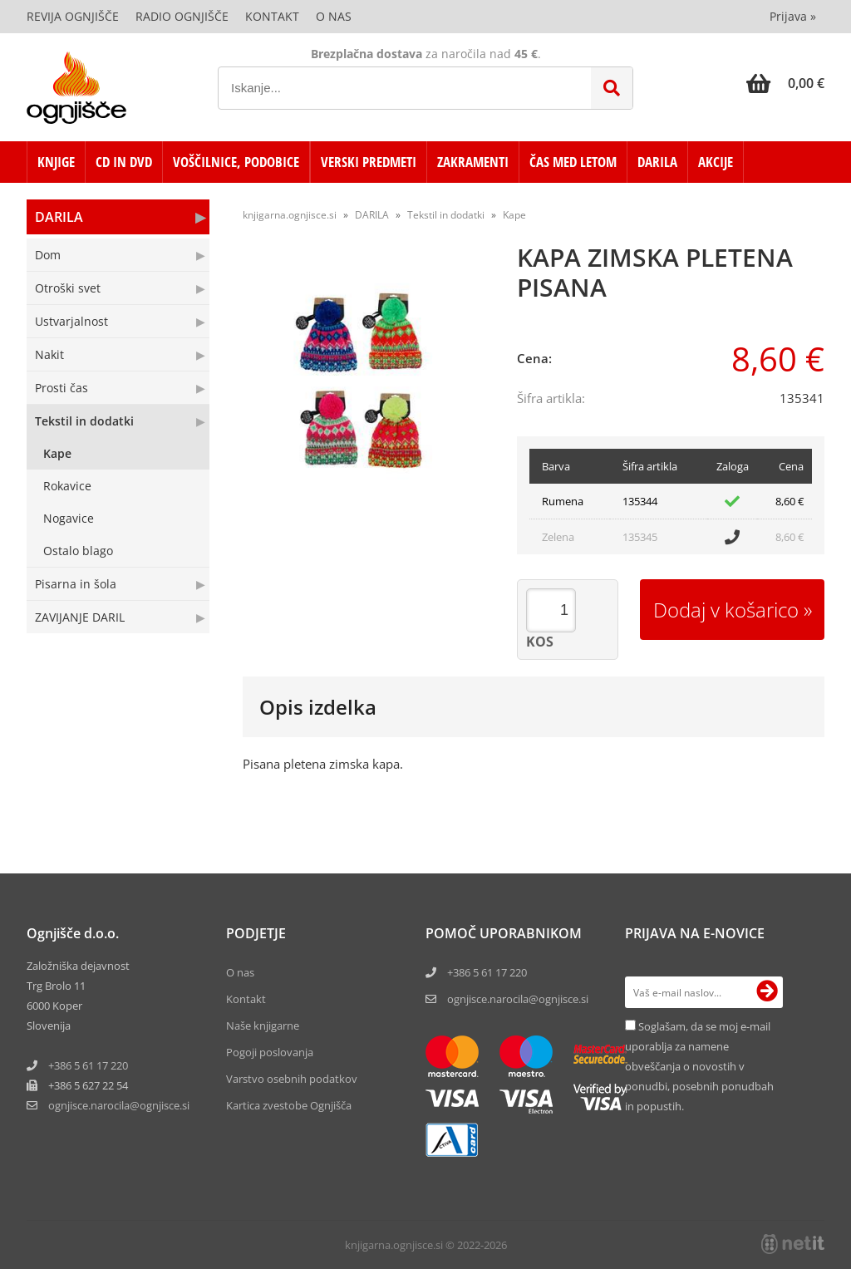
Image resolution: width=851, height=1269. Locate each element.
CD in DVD (124, 161)
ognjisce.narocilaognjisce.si (118, 1105)
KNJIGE (56, 161)
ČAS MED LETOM (573, 161)
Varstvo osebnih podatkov (291, 1078)
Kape (57, 453)
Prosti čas (61, 388)
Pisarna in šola (75, 584)
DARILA (657, 161)
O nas (334, 16)
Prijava (793, 16)
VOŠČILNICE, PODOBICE (236, 161)
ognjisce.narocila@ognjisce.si (517, 998)
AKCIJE (715, 161)
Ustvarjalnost (71, 321)
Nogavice (68, 518)
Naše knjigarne (262, 1025)
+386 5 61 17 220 (88, 1065)
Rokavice (67, 486)
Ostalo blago (78, 550)
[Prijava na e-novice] (767, 992)
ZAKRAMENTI (473, 161)
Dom (48, 255)
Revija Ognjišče (73, 16)
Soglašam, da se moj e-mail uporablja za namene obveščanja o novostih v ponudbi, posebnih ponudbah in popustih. (699, 1066)
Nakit (49, 354)
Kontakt (272, 16)
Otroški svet (68, 288)
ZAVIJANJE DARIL (80, 617)
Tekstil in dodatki (84, 421)
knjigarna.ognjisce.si (290, 215)
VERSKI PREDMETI (368, 161)
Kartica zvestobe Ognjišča (289, 1105)
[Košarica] (785, 83)
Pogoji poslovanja (269, 1052)
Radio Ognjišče (182, 16)
